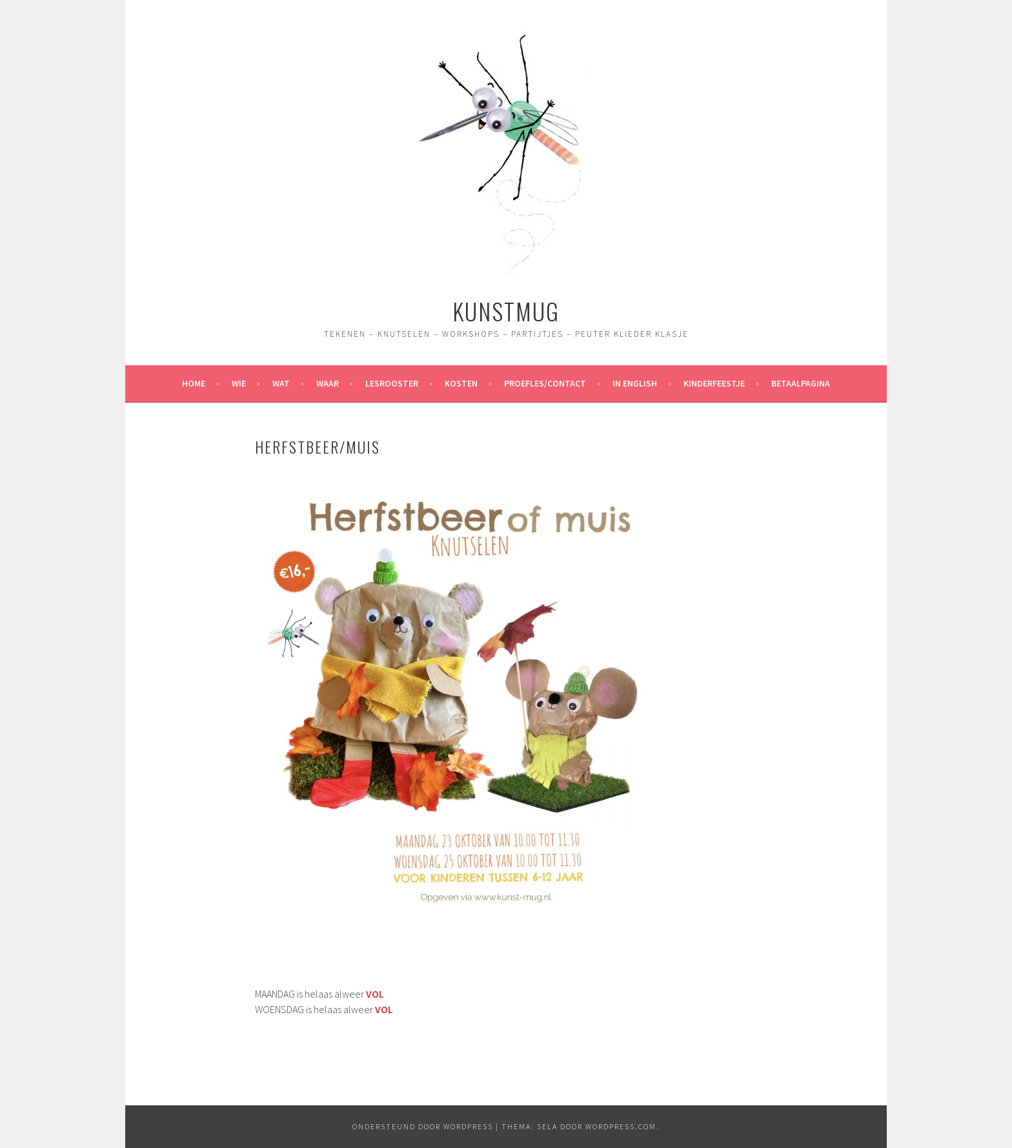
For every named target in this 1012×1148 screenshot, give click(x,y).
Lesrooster (391, 383)
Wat (281, 383)
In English (634, 383)
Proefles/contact (545, 383)
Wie (239, 383)
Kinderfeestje (714, 383)
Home (193, 383)
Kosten (461, 383)
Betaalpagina (800, 383)
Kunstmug (506, 311)
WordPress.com (620, 1126)
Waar (327, 383)
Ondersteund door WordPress (422, 1126)
